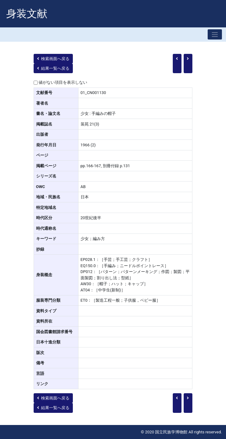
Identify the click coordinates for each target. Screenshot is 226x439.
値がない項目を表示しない (63, 82)
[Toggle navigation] (215, 34)
